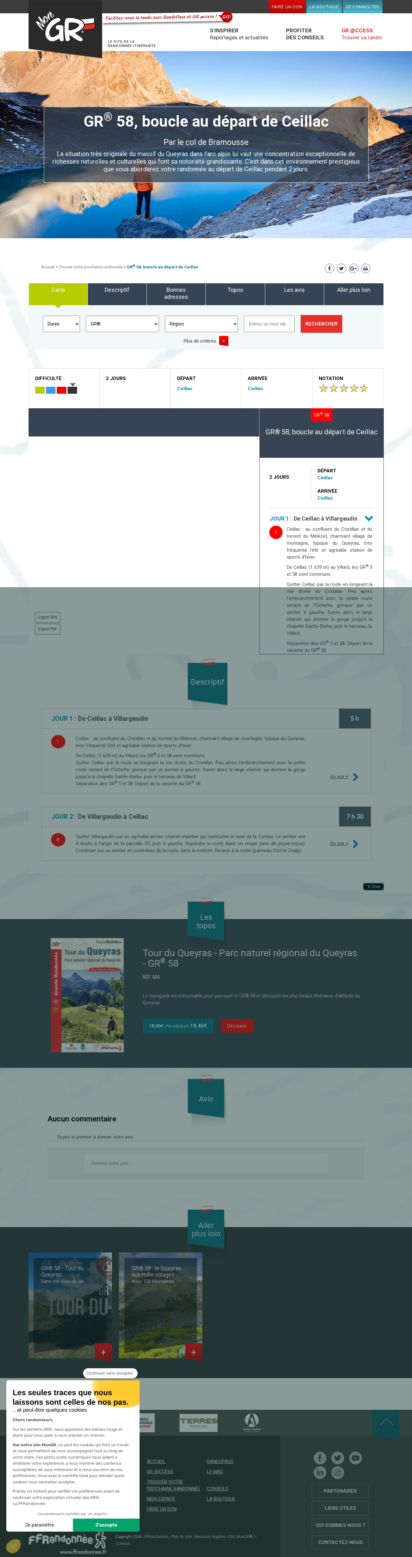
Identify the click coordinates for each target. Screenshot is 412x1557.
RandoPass (220, 1461)
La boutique (324, 6)
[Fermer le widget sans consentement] (110, 1373)
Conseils (217, 1489)
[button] (13, 1546)
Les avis (294, 289)
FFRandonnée (156, 1536)
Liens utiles (340, 1508)
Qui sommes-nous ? (340, 1525)
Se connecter (362, 6)
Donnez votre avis (109, 1163)
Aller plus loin (353, 289)
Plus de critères (200, 341)
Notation (331, 378)
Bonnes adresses (176, 293)
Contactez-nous (340, 1542)
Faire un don (287, 6)
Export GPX (47, 617)
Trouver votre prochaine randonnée (91, 267)
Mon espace (161, 1499)
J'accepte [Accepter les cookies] (106, 1525)
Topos (235, 289)
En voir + (339, 776)
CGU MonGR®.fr (242, 1536)
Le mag (215, 1472)
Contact (123, 1543)
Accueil (48, 267)
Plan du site (181, 1536)
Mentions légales (210, 1536)
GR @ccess (160, 1472)
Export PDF (47, 629)
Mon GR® (65, 29)
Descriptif (117, 289)
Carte (58, 289)
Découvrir (237, 1026)
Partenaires (340, 1491)
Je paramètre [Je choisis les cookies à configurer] (39, 1525)
